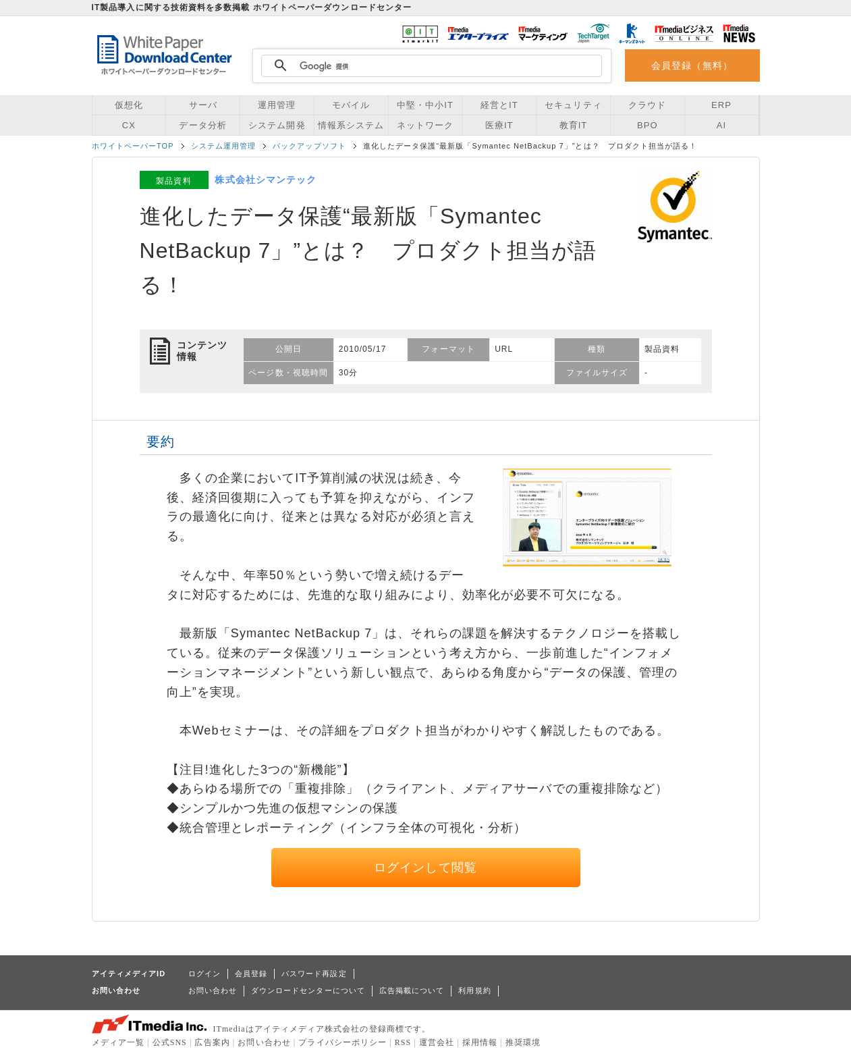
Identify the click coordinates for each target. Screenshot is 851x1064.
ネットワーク (425, 125)
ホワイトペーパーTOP (133, 146)
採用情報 (479, 1042)
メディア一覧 (118, 1042)
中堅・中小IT (425, 105)
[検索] (430, 66)
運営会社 (436, 1042)
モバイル (351, 105)
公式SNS (170, 1042)
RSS (403, 1042)
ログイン (204, 973)
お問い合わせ (212, 990)
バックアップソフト (309, 146)
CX (129, 125)
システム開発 (276, 125)
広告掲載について (412, 990)
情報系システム (351, 125)
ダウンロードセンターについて (308, 990)
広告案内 (211, 1042)
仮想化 (129, 105)
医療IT (499, 125)
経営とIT (499, 105)
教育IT (573, 125)
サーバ (203, 105)
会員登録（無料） (692, 65)
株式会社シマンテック (266, 179)
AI (721, 125)
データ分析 (202, 125)
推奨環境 (523, 1042)
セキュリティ (573, 105)
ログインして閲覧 (425, 867)
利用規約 (474, 990)
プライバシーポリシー (342, 1042)
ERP (721, 105)
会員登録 (251, 973)
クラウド (647, 105)
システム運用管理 (223, 146)
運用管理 (277, 105)
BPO (647, 125)
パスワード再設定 (314, 973)
